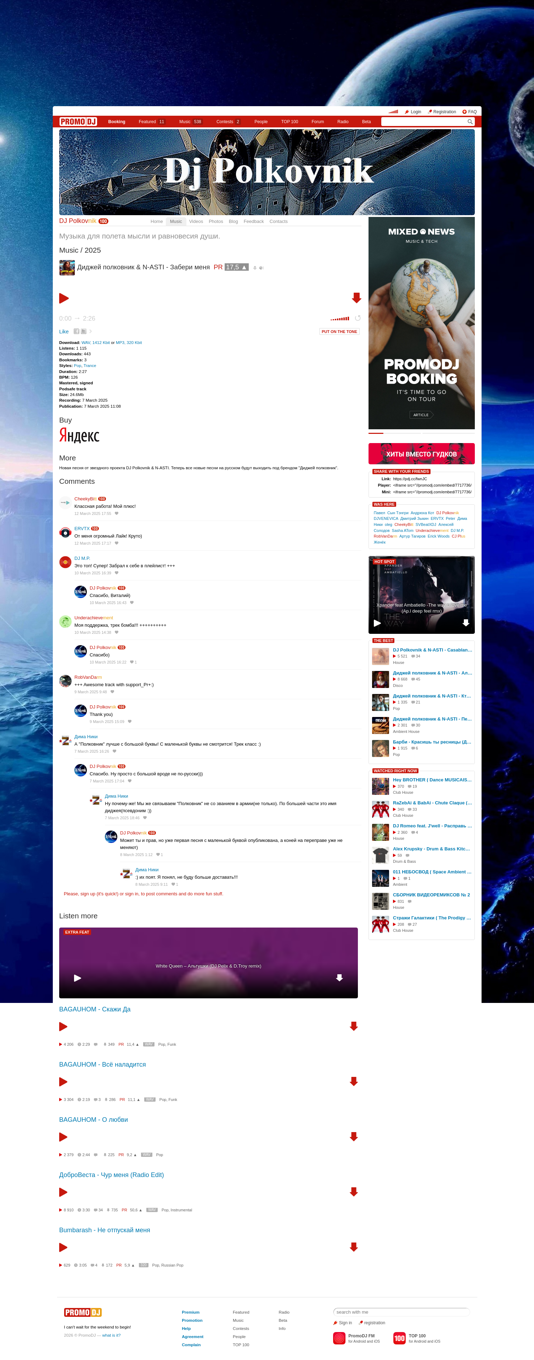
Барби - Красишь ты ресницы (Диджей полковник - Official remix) (432, 742)
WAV (149, 1044)
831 (401, 901)
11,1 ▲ (134, 1099)
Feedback (254, 221)
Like (64, 331)
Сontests (229, 122)
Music (191, 122)
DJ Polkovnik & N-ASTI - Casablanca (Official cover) (432, 650)
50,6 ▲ (136, 1210)
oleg (388, 524)
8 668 (402, 679)
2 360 (402, 832)
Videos (196, 221)
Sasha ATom (403, 530)
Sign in (345, 1323)
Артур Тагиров (412, 536)
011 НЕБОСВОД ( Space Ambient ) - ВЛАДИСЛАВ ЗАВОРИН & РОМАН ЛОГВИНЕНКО (432, 872)
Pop (77, 365)
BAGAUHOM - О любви (93, 1119)
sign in (132, 893)
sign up (87, 893)
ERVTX (82, 528)
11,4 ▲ (133, 1044)
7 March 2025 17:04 (107, 781)
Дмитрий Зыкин (414, 518)
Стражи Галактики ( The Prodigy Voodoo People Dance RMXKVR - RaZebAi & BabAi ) (432, 918)
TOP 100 (289, 121)
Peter (450, 518)
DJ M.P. (82, 558)
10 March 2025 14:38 (92, 632)
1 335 (402, 702)
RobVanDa (88, 677)
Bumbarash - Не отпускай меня (104, 1230)
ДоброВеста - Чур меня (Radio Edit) (111, 1174)
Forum (318, 121)
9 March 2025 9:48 (90, 692)
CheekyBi (85, 499)
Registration (444, 112)
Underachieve (93, 617)
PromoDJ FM (361, 1335)
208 (401, 924)
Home (157, 221)
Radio (342, 121)
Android (359, 1341)
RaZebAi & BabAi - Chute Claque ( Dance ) (432, 802)
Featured (152, 122)
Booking (116, 121)
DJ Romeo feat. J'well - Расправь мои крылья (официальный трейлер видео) (432, 826)
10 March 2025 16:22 (108, 662)
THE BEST (383, 640)
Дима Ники (85, 736)
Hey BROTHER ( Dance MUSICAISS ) (432, 779)
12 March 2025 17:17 (92, 543)
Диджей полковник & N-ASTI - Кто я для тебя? (432, 696)
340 (401, 809)
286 (112, 1099)
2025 (93, 250)
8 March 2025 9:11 (151, 884)
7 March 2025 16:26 (91, 751)
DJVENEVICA (386, 518)
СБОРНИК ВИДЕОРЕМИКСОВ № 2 (431, 895)
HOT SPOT (384, 562)
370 (401, 786)
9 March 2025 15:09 (107, 721)
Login (416, 112)
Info (282, 1328)
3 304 (69, 1099)
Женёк (380, 542)
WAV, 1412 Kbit (96, 342)
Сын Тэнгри (398, 513)
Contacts (279, 221)
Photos (216, 221)
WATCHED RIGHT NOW (395, 771)
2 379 (69, 1155)
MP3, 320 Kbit (129, 342)
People (261, 121)
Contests (241, 1328)
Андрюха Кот (422, 513)
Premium (190, 1312)
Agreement (192, 1336)
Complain (191, 1344)
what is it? (111, 1335)
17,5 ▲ (236, 267)
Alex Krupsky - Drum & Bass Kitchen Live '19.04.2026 (432, 849)
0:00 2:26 (77, 318)
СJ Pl (458, 536)
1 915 (402, 748)
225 (111, 1155)
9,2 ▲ (132, 1155)
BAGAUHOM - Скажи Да (95, 1009)
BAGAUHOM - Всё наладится (102, 1064)
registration (374, 1323)
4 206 (69, 1044)
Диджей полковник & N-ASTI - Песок (432, 719)
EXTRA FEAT (77, 932)
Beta (366, 121)
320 (144, 1265)
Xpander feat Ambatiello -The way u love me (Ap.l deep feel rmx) (421, 608)
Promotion (192, 1320)
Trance (90, 365)
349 (111, 1044)
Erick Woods (439, 536)
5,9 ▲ (130, 1265)
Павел (379, 513)
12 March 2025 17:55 (92, 513)
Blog (233, 221)
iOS (377, 1341)
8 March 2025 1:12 (136, 855)
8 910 (69, 1210)
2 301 (402, 725)
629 (67, 1265)
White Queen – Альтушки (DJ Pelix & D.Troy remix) (208, 966)
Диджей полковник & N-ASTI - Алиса (432, 673)
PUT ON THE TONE (339, 331)
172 (109, 1265)
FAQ (472, 112)
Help (186, 1328)
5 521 (402, 656)
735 (114, 1210)
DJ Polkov (77, 220)
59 (400, 855)
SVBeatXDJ (426, 524)
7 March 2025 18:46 (122, 818)
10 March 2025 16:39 (92, 573)
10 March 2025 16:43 (108, 603)
